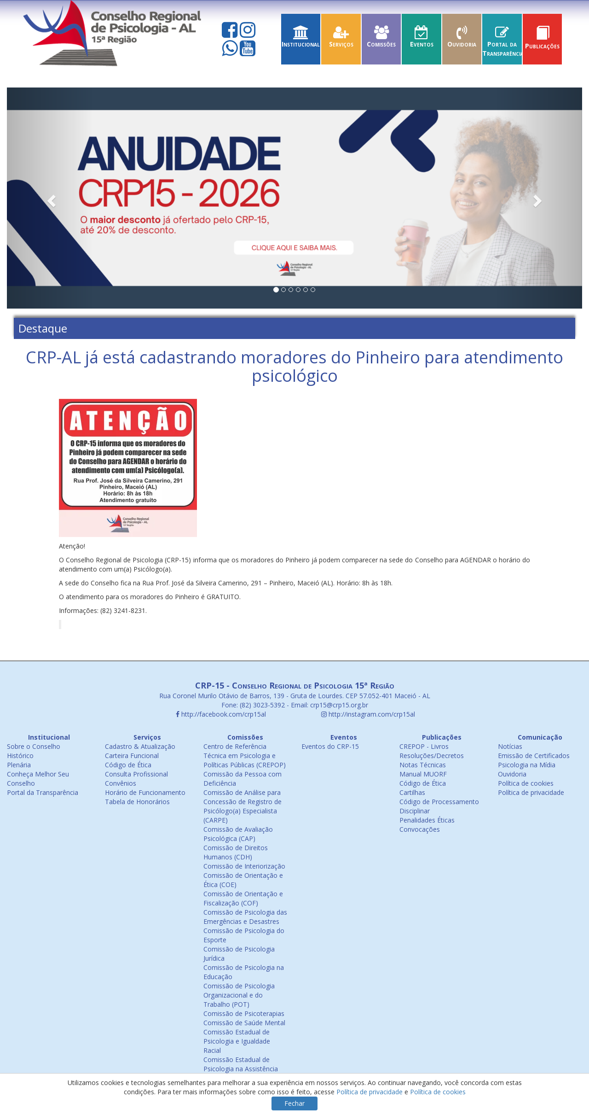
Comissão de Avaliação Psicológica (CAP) (238, 834)
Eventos (421, 39)
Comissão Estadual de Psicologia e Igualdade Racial (236, 1041)
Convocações (419, 829)
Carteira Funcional (132, 755)
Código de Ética (128, 764)
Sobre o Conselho (33, 746)
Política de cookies (526, 783)
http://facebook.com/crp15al (221, 714)
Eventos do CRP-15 (330, 746)
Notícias (510, 746)
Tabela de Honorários (137, 801)
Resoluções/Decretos (431, 755)
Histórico (20, 755)
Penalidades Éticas (427, 820)
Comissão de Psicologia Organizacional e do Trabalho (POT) (239, 995)
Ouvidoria (462, 39)
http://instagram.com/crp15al (368, 714)
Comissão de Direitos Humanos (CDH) (235, 852)
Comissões (381, 39)
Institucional (301, 39)
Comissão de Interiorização (244, 866)
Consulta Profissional (136, 774)
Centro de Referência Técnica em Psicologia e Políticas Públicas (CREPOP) (244, 755)
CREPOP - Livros (424, 746)
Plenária (19, 764)
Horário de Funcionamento (145, 792)
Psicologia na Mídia (526, 764)
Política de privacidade (531, 792)
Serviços (341, 39)
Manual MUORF (423, 774)
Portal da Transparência (503, 44)
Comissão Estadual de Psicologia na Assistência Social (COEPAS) (240, 1068)
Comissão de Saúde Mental (244, 1022)
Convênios (120, 783)
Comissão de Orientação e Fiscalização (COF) (243, 898)
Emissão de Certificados (534, 755)
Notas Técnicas (422, 764)
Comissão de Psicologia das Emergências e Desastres (245, 917)
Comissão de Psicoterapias (243, 1013)
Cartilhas (412, 792)
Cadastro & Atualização (140, 746)
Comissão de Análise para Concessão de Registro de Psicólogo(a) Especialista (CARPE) (242, 806)
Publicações (542, 41)
